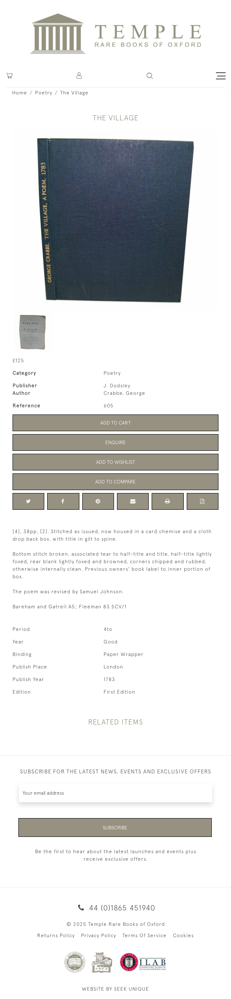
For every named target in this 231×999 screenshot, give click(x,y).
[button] (79, 76)
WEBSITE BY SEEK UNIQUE (115, 989)
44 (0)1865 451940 (115, 907)
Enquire (115, 442)
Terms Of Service (144, 935)
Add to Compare (115, 482)
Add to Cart (115, 423)
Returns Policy (56, 935)
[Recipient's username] (115, 792)
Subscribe (115, 828)
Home (19, 93)
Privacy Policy (98, 935)
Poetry (43, 93)
